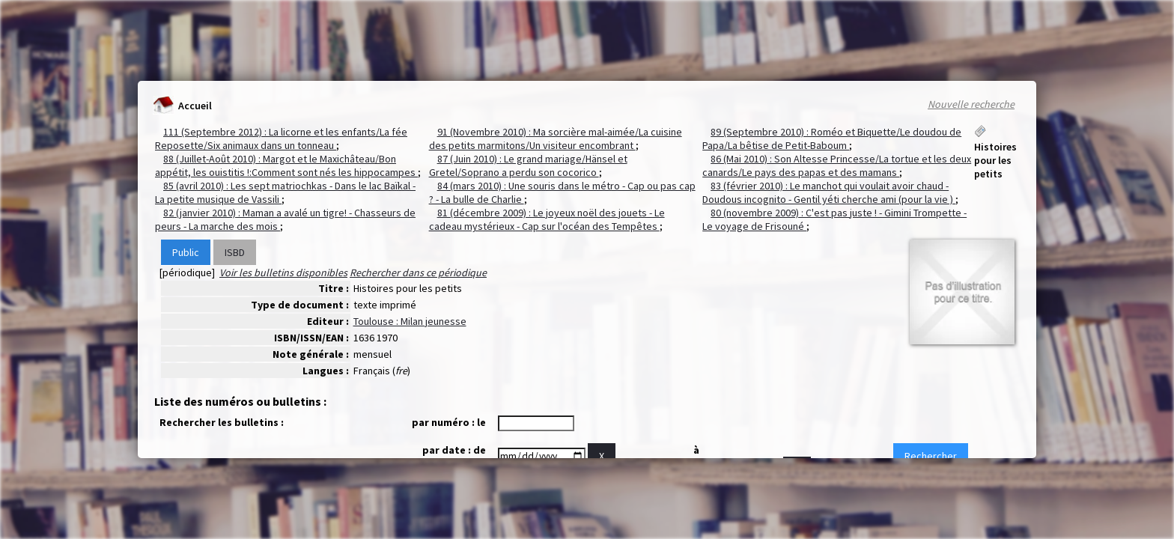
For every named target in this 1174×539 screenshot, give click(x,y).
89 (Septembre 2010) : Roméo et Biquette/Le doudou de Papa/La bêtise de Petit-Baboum (831, 138)
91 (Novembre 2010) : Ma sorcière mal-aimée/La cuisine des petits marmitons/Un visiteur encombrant (555, 138)
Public (185, 252)
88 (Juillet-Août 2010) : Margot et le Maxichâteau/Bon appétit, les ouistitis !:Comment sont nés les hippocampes (286, 165)
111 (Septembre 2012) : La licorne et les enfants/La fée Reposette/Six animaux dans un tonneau (281, 138)
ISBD (235, 252)
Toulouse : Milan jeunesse (409, 321)
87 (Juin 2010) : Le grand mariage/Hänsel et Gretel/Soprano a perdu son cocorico (528, 165)
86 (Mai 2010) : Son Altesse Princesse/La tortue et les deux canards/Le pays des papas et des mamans (836, 165)
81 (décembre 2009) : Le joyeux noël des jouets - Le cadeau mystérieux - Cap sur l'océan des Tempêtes (547, 219)
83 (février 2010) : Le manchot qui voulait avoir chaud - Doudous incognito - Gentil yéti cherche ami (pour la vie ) (828, 192)
